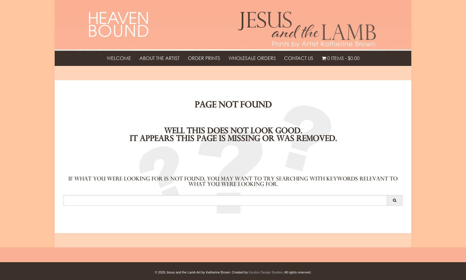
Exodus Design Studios (266, 272)
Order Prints (204, 58)
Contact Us (298, 58)
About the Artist (159, 58)
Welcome (119, 58)
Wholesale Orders (252, 58)
